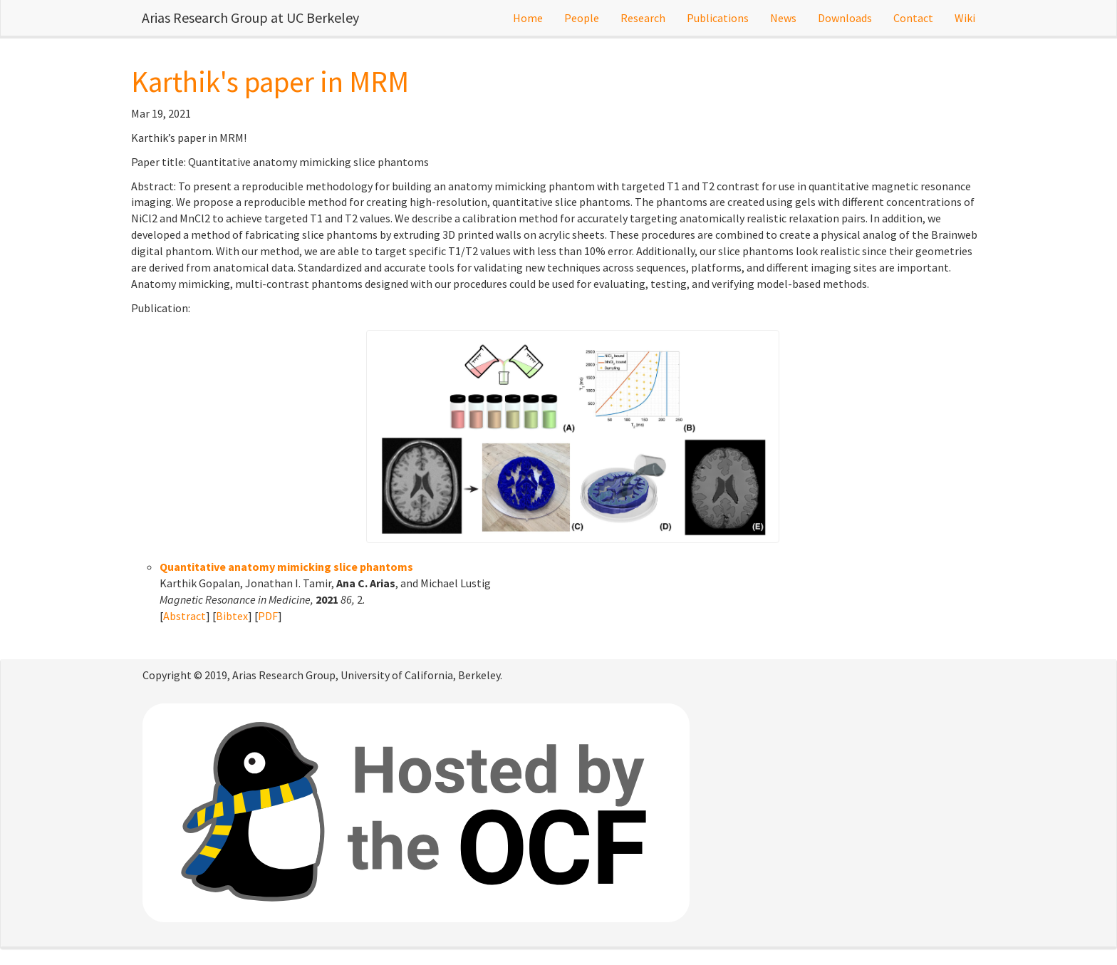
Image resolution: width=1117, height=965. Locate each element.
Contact (913, 18)
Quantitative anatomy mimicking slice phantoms (286, 566)
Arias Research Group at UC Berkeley (250, 17)
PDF (268, 616)
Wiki (965, 18)
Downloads (845, 18)
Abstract (184, 616)
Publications (718, 18)
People (581, 18)
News (783, 18)
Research (642, 18)
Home (528, 18)
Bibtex (232, 616)
